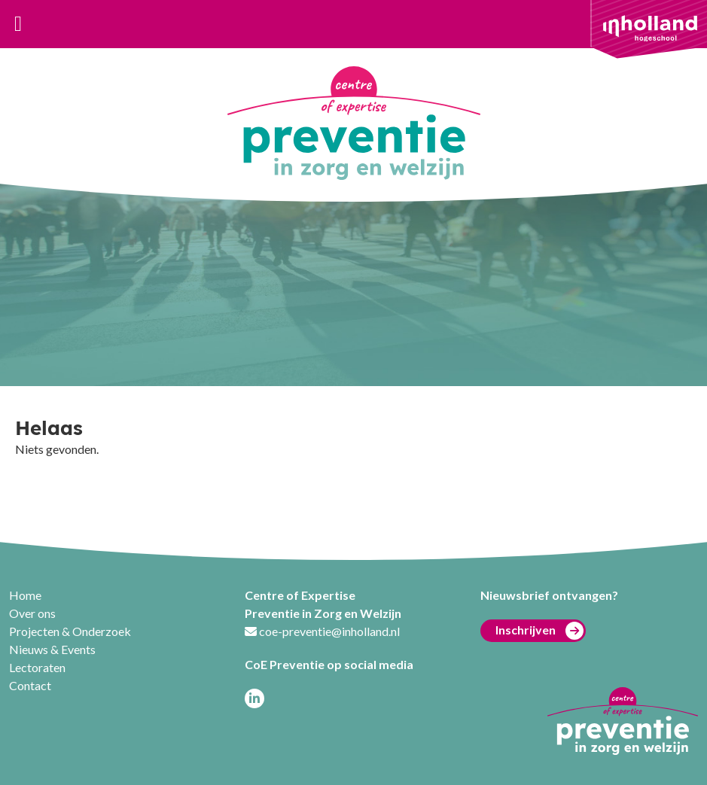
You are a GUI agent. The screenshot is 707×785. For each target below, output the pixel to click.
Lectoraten (37, 667)
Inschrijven (539, 631)
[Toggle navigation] (18, 24)
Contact (30, 685)
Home (25, 595)
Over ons (32, 613)
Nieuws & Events (52, 649)
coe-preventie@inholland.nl (329, 631)
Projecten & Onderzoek (70, 631)
